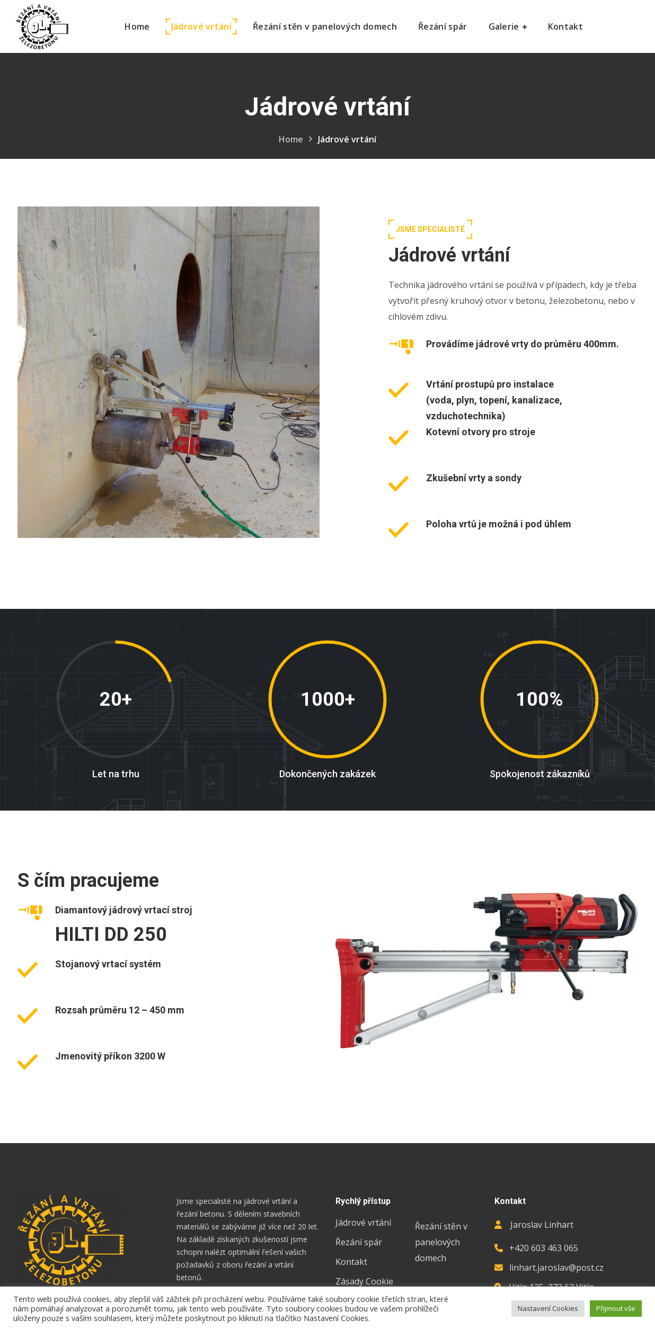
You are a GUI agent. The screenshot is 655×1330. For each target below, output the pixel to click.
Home (291, 139)
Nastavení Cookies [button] (548, 1308)
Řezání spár (358, 1242)
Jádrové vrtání (363, 1222)
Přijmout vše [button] (615, 1308)
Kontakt (351, 1262)
